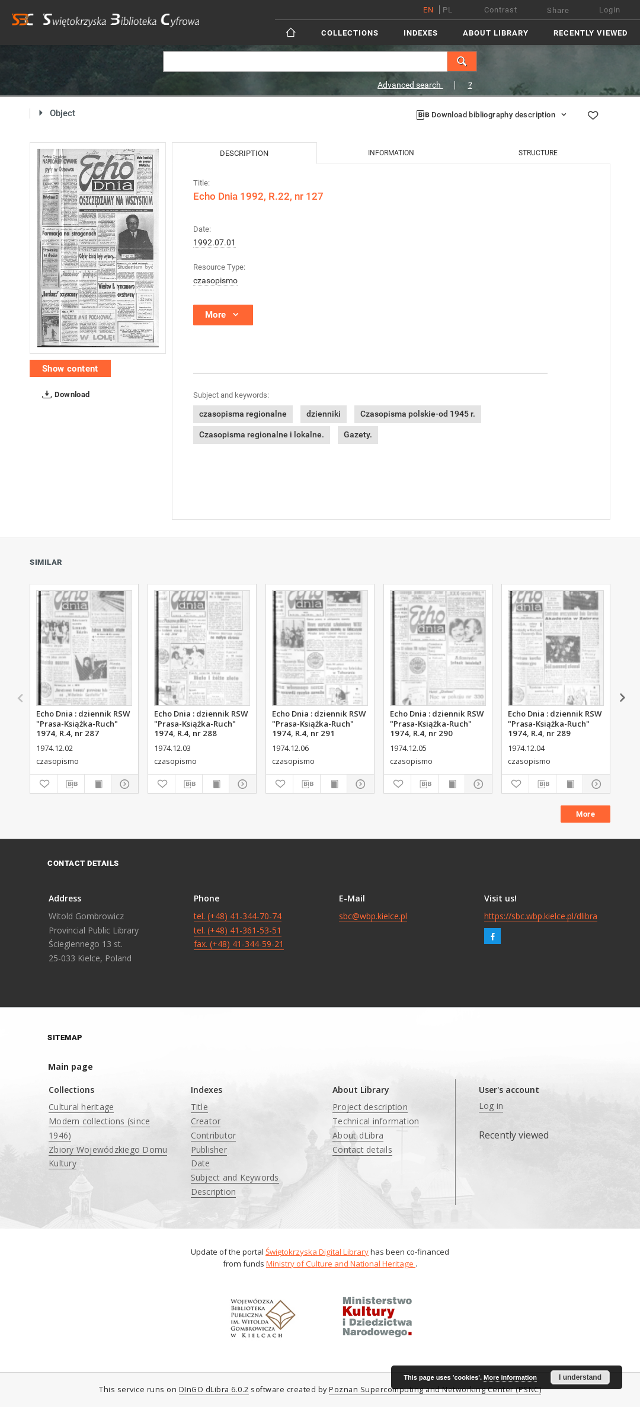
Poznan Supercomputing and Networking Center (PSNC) (435, 1389)
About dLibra (357, 1135)
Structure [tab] (538, 153)
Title (199, 1106)
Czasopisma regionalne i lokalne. (261, 434)
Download (63, 394)
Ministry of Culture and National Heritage (340, 1263)
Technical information (375, 1121)
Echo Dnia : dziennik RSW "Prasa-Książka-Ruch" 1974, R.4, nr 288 (201, 723)
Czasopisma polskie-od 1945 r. (417, 413)
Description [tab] (244, 153)
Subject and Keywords (235, 1177)
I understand (580, 1377)
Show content (70, 368)
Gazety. (358, 434)
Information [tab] (391, 153)
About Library (496, 32)
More (585, 814)
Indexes (421, 32)
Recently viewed (590, 32)
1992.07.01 (214, 242)
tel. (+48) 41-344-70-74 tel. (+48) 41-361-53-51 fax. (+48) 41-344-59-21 (239, 930)
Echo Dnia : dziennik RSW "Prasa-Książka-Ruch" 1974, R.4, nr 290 (437, 723)
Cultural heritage (81, 1106)
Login (609, 9)
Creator (206, 1121)
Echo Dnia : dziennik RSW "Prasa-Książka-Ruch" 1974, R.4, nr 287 (83, 723)
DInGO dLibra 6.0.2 (214, 1389)
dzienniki (323, 413)
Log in (491, 1105)
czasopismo (215, 280)
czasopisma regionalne (243, 413)
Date (200, 1163)
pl (448, 9)
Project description (370, 1106)
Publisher (209, 1149)
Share (558, 10)
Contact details (362, 1149)
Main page (70, 1066)
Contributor (213, 1135)
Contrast (500, 9)
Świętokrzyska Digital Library (317, 1251)
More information (510, 1377)
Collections (350, 32)
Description (213, 1191)
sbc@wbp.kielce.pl (373, 916)
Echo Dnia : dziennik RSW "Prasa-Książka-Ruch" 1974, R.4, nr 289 (554, 723)
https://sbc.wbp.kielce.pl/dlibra (540, 916)
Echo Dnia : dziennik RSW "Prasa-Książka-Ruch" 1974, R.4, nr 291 (319, 723)
